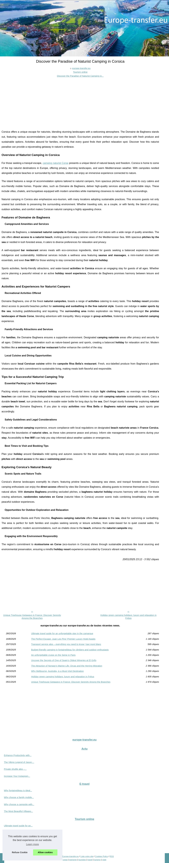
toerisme (73, 859)
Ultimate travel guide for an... (18, 825)
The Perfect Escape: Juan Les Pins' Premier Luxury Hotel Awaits (63, 639)
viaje (104, 859)
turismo (97, 859)
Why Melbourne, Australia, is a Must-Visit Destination (57, 671)
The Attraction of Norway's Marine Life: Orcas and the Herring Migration (66, 666)
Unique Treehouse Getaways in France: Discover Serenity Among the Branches (32, 616)
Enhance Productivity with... (18, 755)
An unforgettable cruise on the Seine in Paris (53, 655)
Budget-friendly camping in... (18, 846)
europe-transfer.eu (81, 68)
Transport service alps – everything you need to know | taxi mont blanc (66, 644)
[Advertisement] (80, 101)
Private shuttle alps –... (15, 769)
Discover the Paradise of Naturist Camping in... (80, 76)
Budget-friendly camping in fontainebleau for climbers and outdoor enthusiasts (70, 650)
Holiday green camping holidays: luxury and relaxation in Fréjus (128, 616)
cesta (65, 859)
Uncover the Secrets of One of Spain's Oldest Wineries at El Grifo (63, 660)
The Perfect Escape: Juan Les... (20, 832)
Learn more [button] (32, 844)
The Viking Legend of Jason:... (19, 762)
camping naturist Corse (55, 163)
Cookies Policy (101, 856)
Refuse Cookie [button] (19, 852)
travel (90, 859)
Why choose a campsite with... (19, 804)
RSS (112, 856)
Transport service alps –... (17, 839)
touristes (82, 859)
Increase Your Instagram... (17, 776)
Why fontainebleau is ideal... (18, 790)
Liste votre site (86, 856)
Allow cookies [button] (45, 852)
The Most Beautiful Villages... (18, 811)
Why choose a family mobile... (19, 797)
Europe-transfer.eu (70, 856)
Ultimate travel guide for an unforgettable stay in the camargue (62, 633)
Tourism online (80, 72)
